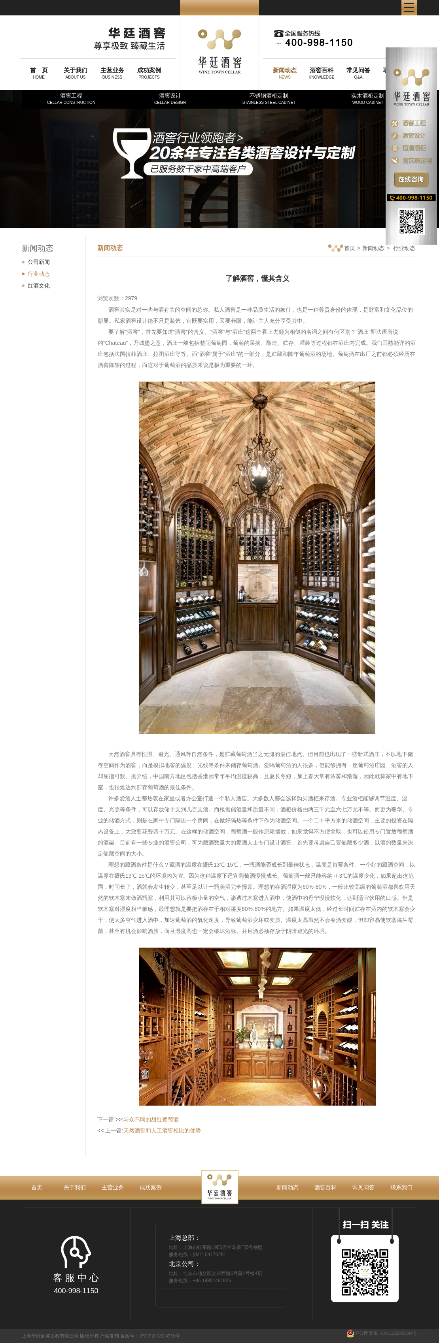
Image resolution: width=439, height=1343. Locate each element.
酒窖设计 (170, 98)
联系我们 (401, 1187)
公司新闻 (39, 262)
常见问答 (363, 1187)
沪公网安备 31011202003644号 (381, 1333)
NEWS (285, 73)
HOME (39, 73)
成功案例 (151, 1187)
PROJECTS (149, 73)
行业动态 (39, 274)
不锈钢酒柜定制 (268, 98)
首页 (341, 248)
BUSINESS (112, 73)
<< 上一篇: (149, 1130)
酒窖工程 (71, 98)
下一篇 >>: (138, 1119)
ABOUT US (76, 73)
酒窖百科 (325, 1187)
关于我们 (75, 1187)
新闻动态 (373, 248)
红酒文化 (39, 285)
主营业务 (113, 1187)
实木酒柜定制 (367, 98)
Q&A (358, 73)
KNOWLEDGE (322, 73)
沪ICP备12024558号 (159, 1336)
